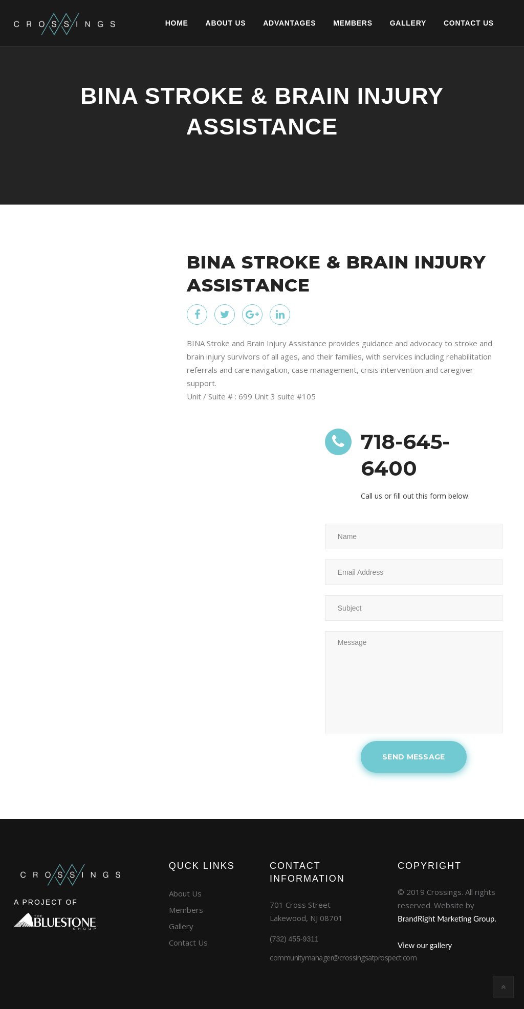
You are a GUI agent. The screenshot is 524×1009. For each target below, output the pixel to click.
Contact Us (188, 942)
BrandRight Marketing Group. (447, 918)
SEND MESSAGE (413, 756)
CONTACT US (450, 23)
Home (158, 23)
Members (334, 23)
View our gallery (425, 945)
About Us (207, 23)
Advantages (271, 23)
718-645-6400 (407, 455)
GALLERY (390, 23)
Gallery (181, 926)
